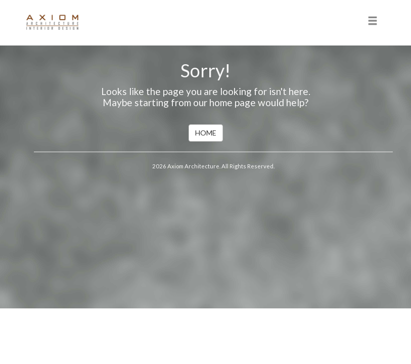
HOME (205, 132)
